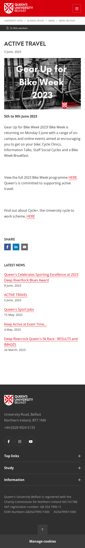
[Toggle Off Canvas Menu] (77, 8)
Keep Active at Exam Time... (25, 324)
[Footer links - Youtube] (30, 441)
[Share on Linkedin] (16, 247)
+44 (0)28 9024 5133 (19, 427)
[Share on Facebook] (7, 247)
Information (14, 479)
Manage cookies (42, 541)
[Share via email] (24, 247)
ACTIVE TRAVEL (15, 294)
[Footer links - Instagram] (19, 441)
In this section (17, 28)
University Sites (13, 20)
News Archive (67, 20)
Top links (11, 456)
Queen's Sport (35, 20)
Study (9, 468)
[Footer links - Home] (18, 400)
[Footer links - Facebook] (8, 441)
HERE (73, 177)
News (51, 20)
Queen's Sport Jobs (19, 309)
